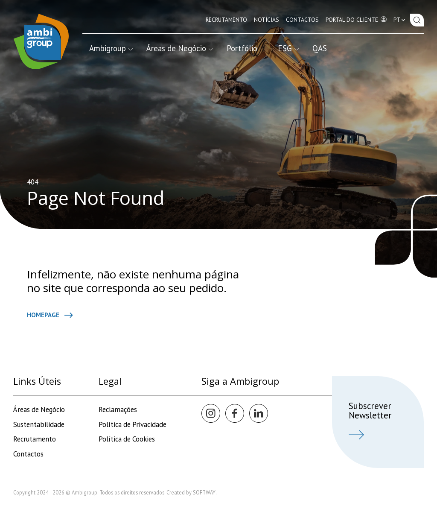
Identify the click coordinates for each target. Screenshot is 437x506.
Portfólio (242, 48)
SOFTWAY (204, 492)
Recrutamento (226, 19)
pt (400, 19)
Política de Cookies (127, 439)
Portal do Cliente (356, 19)
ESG (288, 48)
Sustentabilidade (38, 424)
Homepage (50, 315)
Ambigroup (111, 48)
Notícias (266, 19)
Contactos (302, 19)
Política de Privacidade (132, 424)
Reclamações (118, 409)
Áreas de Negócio (179, 48)
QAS (319, 48)
